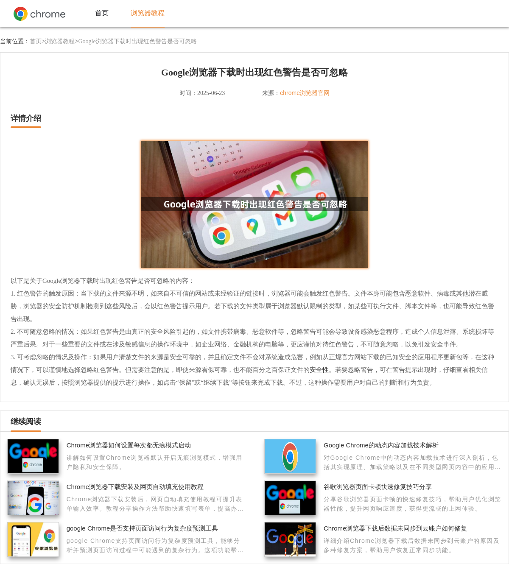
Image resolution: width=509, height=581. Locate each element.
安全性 (319, 369)
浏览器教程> (61, 41)
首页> (37, 41)
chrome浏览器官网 (305, 92)
